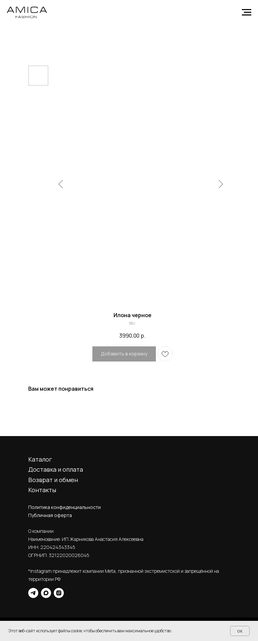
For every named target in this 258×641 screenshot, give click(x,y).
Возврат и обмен (53, 480)
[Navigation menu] (246, 12)
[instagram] (59, 593)
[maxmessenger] (46, 593)
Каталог (40, 459)
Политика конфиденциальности (64, 507)
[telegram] (33, 593)
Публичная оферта (50, 515)
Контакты (42, 490)
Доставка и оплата (55, 469)
